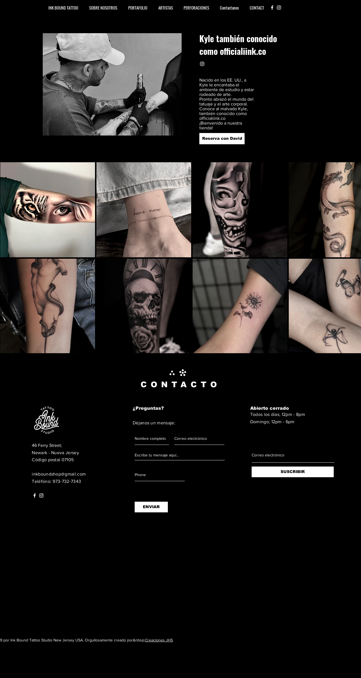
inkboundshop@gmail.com (59, 474)
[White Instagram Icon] (279, 7)
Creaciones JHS (159, 640)
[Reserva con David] (222, 138)
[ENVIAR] (151, 507)
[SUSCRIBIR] (293, 472)
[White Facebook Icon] (272, 7)
